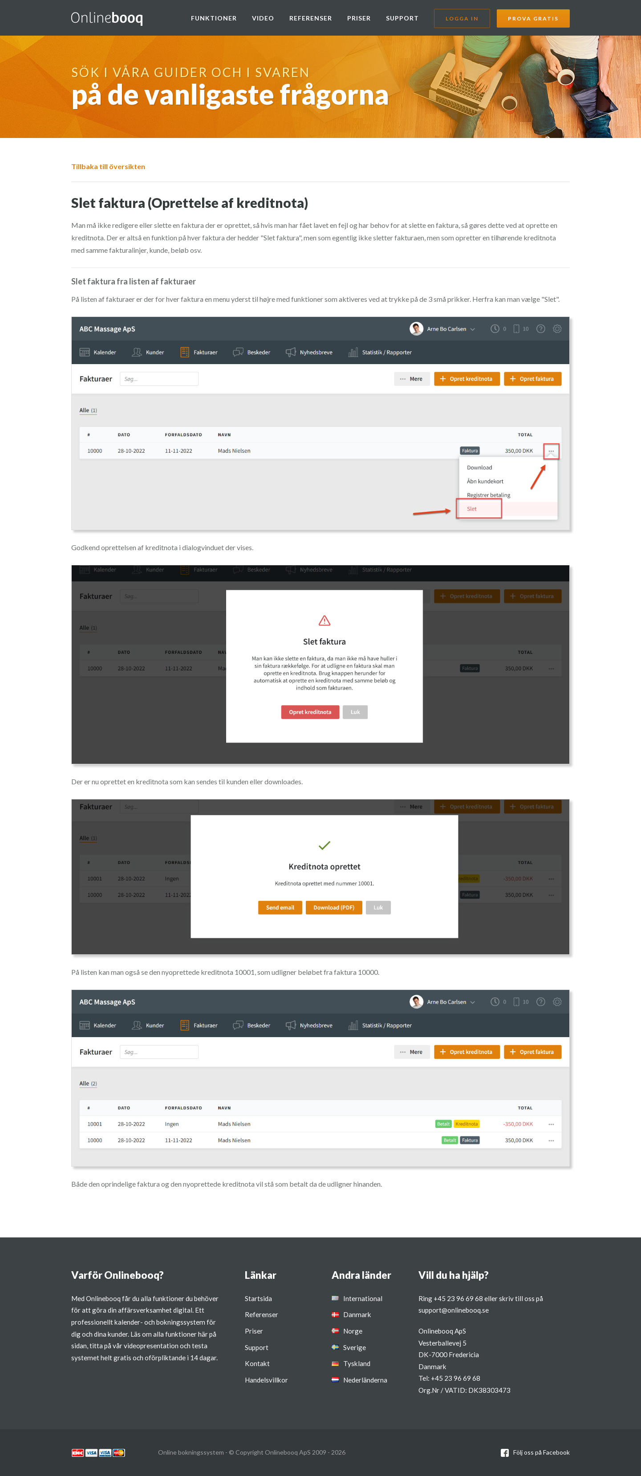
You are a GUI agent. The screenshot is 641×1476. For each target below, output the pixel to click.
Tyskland (356, 1363)
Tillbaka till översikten (108, 166)
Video (263, 18)
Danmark (357, 1314)
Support (402, 18)
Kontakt (257, 1363)
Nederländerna (365, 1380)
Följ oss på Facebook (541, 1452)
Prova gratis (533, 18)
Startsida (258, 1298)
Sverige (354, 1347)
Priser (359, 18)
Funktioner (214, 18)
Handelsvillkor (266, 1380)
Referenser (310, 18)
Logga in (462, 18)
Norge (352, 1331)
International (362, 1298)
